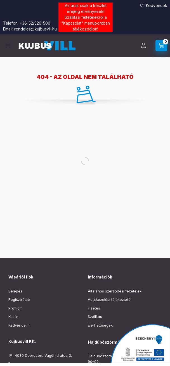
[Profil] (143, 45)
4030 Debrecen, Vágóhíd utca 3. (43, 355)
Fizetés (94, 308)
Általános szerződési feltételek (114, 291)
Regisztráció (19, 299)
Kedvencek (156, 5)
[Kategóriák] (8, 46)
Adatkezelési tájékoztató (109, 299)
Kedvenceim (19, 325)
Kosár (13, 316)
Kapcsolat (72, 23)
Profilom (15, 308)
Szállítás (95, 316)
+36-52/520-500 (35, 23)
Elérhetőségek (100, 325)
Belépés (15, 291)
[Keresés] (129, 45)
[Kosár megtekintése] (161, 45)
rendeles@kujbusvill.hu (35, 29)
